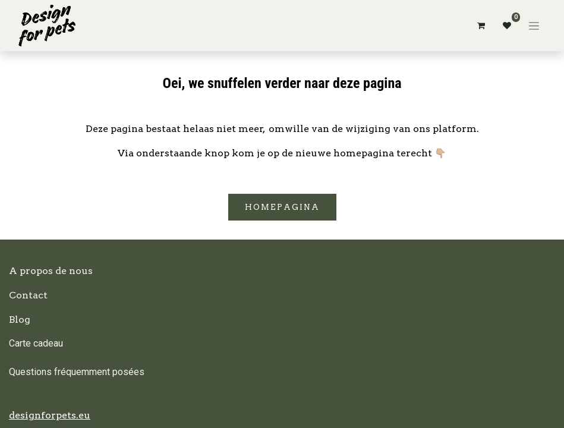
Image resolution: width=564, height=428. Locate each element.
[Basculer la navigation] (534, 25)
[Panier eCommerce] (480, 25)
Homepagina (282, 207)
